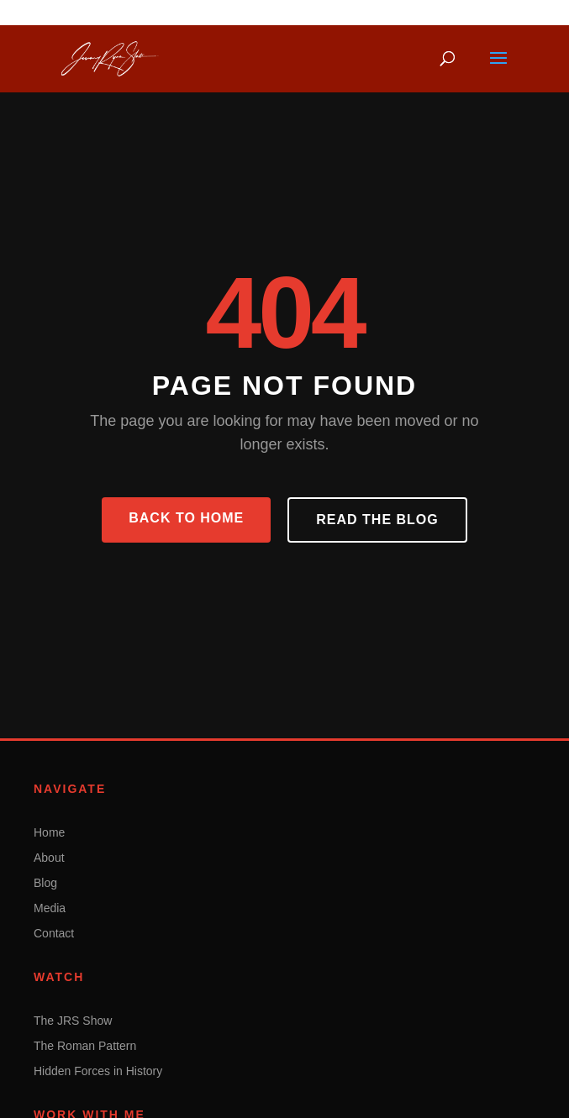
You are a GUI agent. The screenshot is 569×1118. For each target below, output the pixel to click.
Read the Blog (377, 519)
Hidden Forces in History (98, 1071)
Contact (54, 933)
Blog (45, 883)
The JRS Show (73, 1020)
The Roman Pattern (85, 1045)
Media (50, 908)
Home (49, 832)
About (49, 857)
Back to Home (186, 518)
